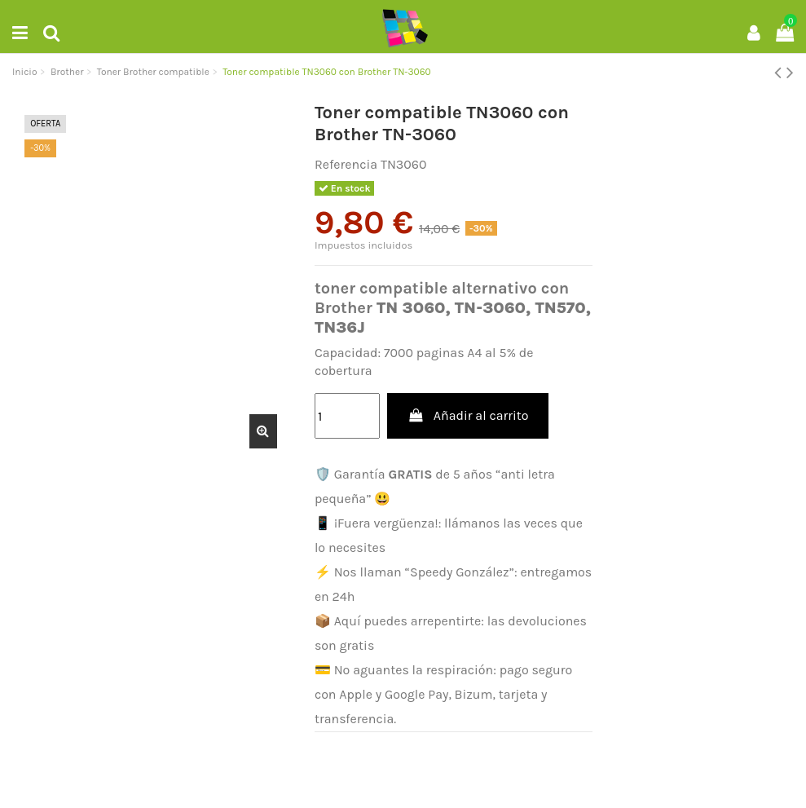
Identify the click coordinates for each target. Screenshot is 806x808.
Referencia (346, 164)
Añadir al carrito (467, 415)
